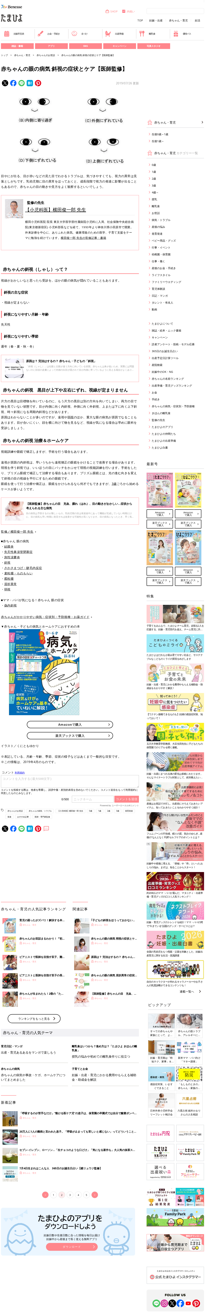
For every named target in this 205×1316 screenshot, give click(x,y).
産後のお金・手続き (164, 268)
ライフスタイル (161, 275)
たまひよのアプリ (162, 427)
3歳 (114, 484)
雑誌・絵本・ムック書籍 (166, 330)
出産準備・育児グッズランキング (172, 385)
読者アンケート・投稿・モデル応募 (173, 344)
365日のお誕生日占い (165, 351)
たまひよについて (162, 323)
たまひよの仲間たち (164, 434)
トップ (4, 55)
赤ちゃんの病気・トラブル (40, 810)
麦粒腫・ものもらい (18, 573)
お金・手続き (49, 34)
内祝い (128, 11)
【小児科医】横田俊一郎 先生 (55, 209)
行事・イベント (161, 247)
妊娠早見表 (14, 34)
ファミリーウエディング (166, 282)
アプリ (51, 46)
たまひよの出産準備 (164, 440)
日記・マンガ (160, 295)
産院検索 (157, 365)
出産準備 (114, 34)
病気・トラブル (161, 220)
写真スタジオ (154, 46)
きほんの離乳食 (161, 413)
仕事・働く (158, 261)
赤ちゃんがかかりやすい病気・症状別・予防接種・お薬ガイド (45, 617)
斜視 (7, 562)
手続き (156, 399)
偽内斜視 (10, 605)
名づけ (79, 34)
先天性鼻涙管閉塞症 (18, 552)
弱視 (70, 417)
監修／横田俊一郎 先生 (17, 531)
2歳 (108, 810)
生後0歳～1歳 (160, 134)
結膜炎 (9, 546)
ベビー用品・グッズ (164, 240)
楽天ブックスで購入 (70, 736)
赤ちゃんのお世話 (46, 55)
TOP (140, 20)
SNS (85, 46)
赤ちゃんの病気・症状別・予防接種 (173, 406)
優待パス (182, 34)
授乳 (154, 199)
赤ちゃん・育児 (178, 20)
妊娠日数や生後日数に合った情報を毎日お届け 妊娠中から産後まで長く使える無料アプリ (72, 1237)
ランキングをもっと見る (34, 1018)
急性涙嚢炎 (12, 557)
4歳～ (155, 192)
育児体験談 (158, 289)
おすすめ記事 (23, 816)
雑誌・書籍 (17, 46)
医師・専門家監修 (42, 816)
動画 (154, 309)
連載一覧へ (187, 991)
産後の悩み (158, 227)
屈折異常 (10, 584)
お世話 (156, 213)
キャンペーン (119, 46)
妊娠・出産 (156, 20)
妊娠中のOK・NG (162, 372)
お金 (154, 392)
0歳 (90, 810)
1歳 (99, 810)
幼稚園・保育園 (161, 254)
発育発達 (129, 810)
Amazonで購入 (70, 724)
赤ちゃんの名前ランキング (168, 378)
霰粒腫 (9, 579)
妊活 (197, 20)
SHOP (111, 11)
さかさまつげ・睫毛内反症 (23, 568)
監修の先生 (158, 420)
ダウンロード (72, 1246)
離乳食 (147, 34)
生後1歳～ (158, 141)
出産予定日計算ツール (165, 358)
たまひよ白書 (160, 447)
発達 (9, 816)
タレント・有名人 (162, 302)
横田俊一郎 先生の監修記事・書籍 (83, 238)
